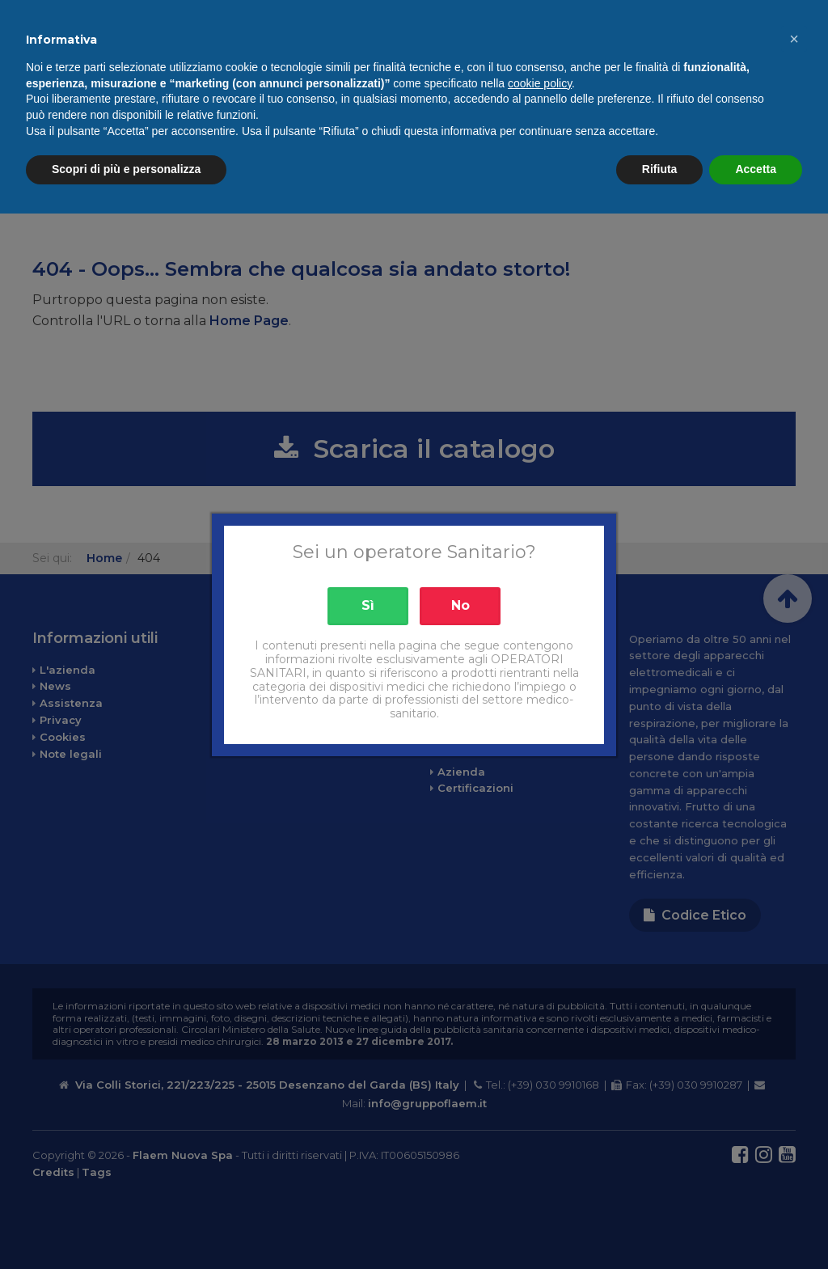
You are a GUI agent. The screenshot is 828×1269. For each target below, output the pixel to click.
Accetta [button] (755, 1224)
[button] (794, 1094)
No (460, 605)
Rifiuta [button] (660, 1224)
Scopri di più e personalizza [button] (126, 1224)
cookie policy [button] (540, 1138)
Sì (367, 605)
